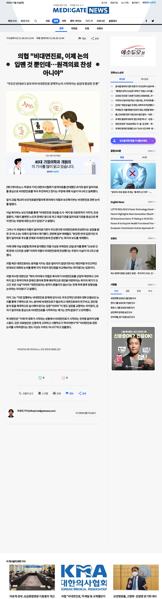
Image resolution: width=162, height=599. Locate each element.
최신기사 (25, 20)
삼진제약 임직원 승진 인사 (121, 312)
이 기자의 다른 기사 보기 (85, 413)
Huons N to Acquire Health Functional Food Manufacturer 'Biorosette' (133, 223)
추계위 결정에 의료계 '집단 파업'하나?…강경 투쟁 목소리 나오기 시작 (135, 119)
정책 (56, 20)
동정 (139, 290)
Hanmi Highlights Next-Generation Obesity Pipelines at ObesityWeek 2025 (133, 213)
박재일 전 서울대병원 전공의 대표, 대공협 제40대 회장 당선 (135, 109)
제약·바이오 (75, 20)
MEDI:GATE (149, 2)
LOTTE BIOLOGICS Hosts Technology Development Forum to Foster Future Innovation (133, 209)
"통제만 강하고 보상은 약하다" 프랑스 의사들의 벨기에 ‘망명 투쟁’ (135, 91)
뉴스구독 (125, 3)
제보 (84, 38)
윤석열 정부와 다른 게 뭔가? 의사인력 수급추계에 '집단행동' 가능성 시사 (135, 86)
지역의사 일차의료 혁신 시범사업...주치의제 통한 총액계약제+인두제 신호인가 (135, 100)
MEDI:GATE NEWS (81, 9)
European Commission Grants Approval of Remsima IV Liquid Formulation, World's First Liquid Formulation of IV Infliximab (133, 228)
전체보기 (151, 151)
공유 (97, 38)
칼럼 (122, 157)
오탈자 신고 (28, 393)
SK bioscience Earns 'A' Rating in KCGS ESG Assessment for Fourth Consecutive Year (133, 218)
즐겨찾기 (135, 3)
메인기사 (12, 20)
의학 (64, 20)
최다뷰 (122, 79)
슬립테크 (113, 20)
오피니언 (101, 20)
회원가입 (114, 3)
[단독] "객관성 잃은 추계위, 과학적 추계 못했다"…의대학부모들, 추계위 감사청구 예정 (135, 105)
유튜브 (100, 28)
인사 (116, 290)
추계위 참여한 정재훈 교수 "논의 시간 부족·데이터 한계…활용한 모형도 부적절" (135, 128)
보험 (87, 28)
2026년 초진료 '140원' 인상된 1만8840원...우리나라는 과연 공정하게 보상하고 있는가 (135, 95)
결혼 (127, 290)
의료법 (74, 28)
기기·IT (89, 20)
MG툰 (144, 157)
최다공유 (144, 79)
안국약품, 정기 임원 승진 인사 (123, 317)
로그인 (104, 3)
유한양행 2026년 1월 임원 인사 (123, 298)
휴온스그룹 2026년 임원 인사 (123, 307)
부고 (150, 290)
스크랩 (45, 393)
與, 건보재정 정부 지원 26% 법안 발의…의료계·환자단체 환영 (135, 114)
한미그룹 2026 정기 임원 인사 (123, 302)
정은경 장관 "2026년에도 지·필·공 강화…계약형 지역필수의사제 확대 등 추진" (135, 123)
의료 (48, 20)
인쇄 (59, 393)
